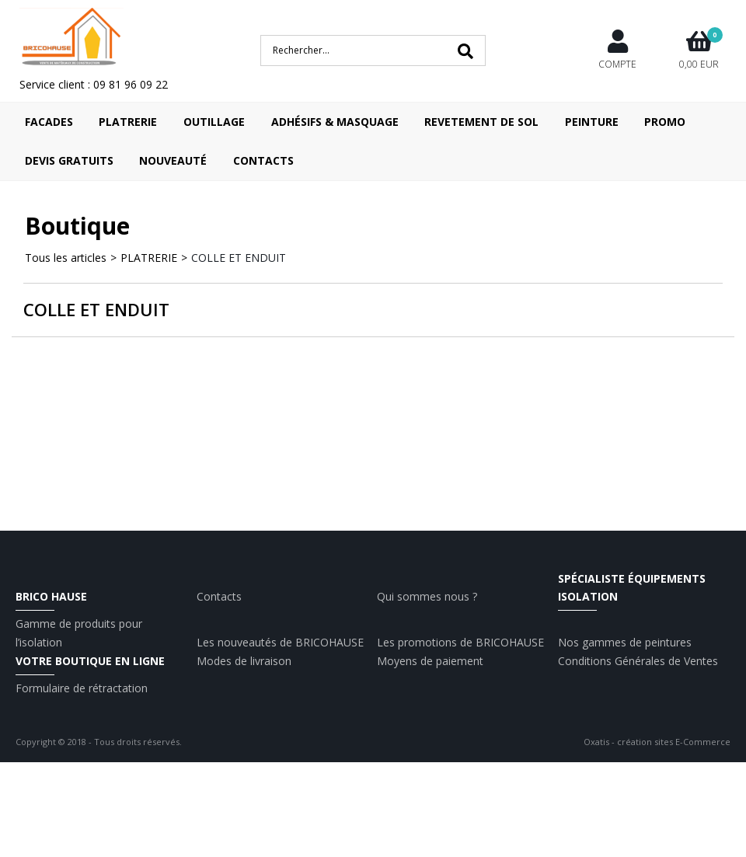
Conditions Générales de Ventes (638, 660)
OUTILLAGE (214, 121)
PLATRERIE (128, 121)
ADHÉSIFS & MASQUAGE (335, 121)
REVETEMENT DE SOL (481, 121)
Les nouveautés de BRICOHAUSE (280, 642)
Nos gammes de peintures (625, 642)
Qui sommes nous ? (427, 596)
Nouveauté (173, 160)
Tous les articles (65, 257)
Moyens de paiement (430, 660)
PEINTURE (592, 121)
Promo (664, 121)
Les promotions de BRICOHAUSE (460, 642)
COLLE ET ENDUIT (238, 257)
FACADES (49, 121)
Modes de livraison (244, 660)
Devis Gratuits (69, 160)
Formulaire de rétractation (82, 688)
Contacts (263, 160)
